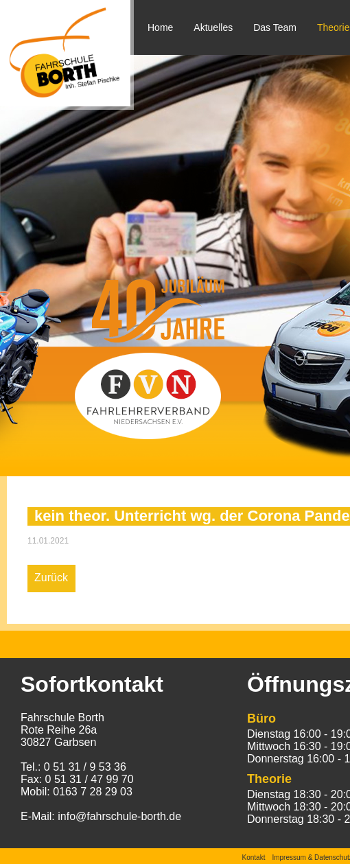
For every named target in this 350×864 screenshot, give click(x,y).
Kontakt (254, 857)
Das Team (274, 27)
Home (160, 27)
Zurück (51, 577)
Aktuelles (213, 27)
